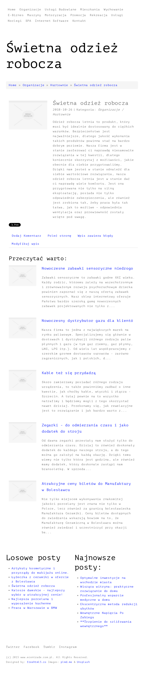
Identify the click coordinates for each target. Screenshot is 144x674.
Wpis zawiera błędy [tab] (95, 235)
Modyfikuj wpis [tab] (25, 243)
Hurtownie (59, 85)
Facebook (31, 647)
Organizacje (34, 85)
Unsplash (83, 662)
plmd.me (66, 662)
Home (13, 85)
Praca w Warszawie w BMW (34, 607)
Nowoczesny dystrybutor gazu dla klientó (87, 321)
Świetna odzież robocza (96, 85)
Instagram (68, 647)
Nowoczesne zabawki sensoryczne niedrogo (87, 268)
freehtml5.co (36, 662)
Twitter (13, 647)
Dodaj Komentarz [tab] (26, 235)
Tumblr (49, 647)
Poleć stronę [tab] (59, 235)
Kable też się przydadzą (69, 373)
